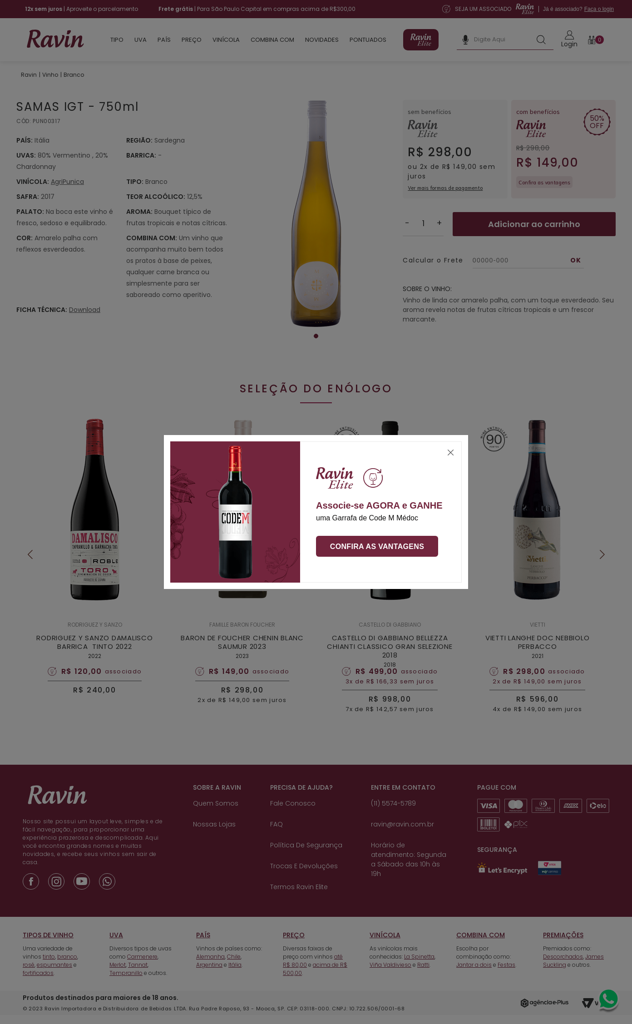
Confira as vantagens (377, 546)
